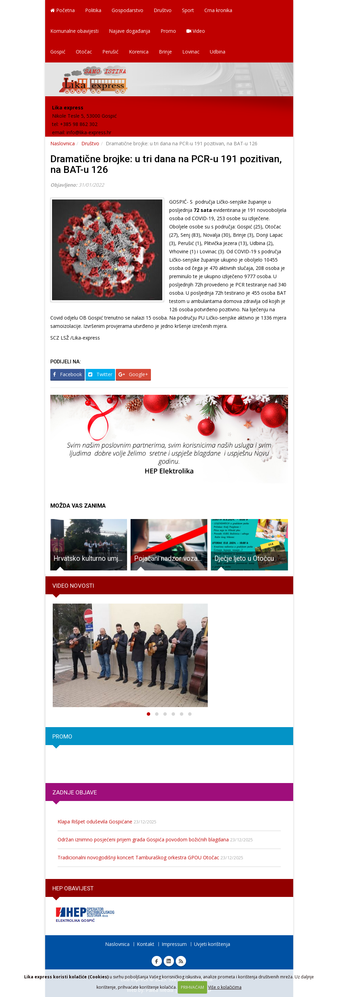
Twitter (100, 374)
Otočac (84, 51)
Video (195, 31)
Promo (168, 31)
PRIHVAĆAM (192, 987)
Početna (62, 10)
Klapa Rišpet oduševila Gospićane (95, 821)
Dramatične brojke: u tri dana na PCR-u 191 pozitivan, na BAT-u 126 (166, 164)
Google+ (133, 374)
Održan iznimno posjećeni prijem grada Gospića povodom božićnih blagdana (143, 839)
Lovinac (190, 51)
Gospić (57, 51)
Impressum (174, 944)
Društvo (163, 10)
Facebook (67, 374)
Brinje (165, 51)
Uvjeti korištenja (212, 944)
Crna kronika (218, 10)
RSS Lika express (181, 961)
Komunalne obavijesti (74, 31)
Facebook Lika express (157, 961)
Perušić (110, 51)
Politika (93, 10)
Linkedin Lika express (169, 961)
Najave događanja (129, 31)
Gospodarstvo (127, 10)
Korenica (138, 51)
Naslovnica (62, 143)
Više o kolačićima (225, 987)
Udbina (217, 51)
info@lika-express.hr (88, 132)
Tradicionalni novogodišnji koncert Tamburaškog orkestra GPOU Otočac (138, 857)
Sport (188, 10)
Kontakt (145, 944)
